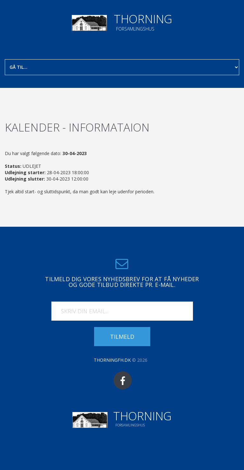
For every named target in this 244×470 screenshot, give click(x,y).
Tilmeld (122, 336)
